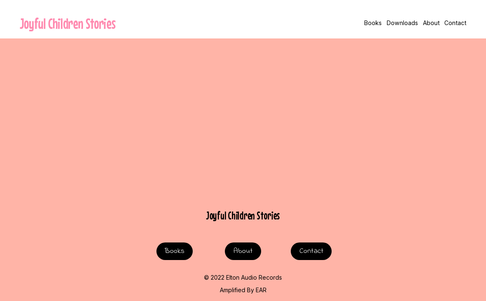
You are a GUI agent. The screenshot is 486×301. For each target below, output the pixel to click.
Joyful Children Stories (68, 23)
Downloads (402, 22)
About (431, 22)
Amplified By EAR (243, 289)
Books (373, 22)
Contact (455, 22)
